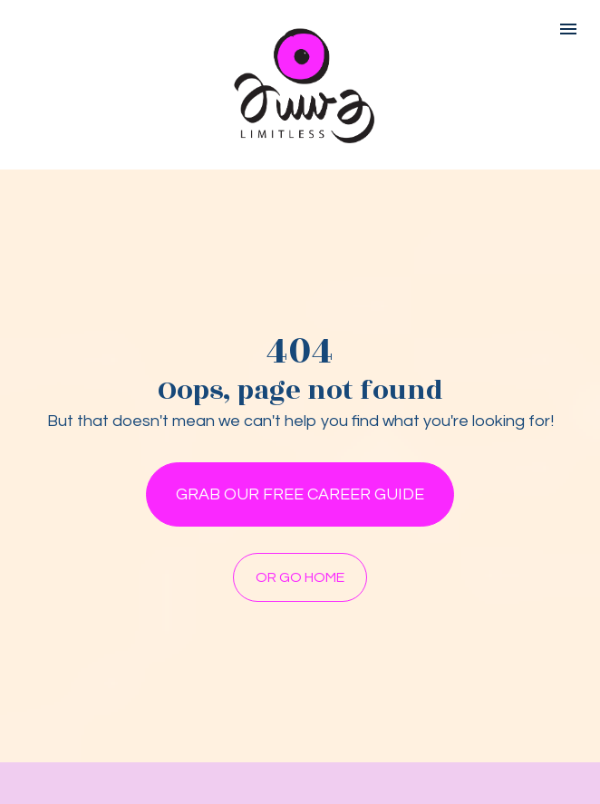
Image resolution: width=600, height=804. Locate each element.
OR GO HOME (300, 579)
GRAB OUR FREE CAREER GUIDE (300, 496)
